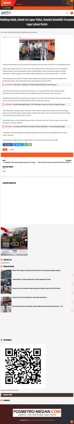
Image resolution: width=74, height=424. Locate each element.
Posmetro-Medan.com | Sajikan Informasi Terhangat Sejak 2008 (40, 420)
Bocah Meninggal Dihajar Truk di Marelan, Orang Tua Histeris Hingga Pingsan (39, 104)
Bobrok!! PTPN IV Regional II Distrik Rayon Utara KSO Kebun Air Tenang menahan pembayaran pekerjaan (36, 270)
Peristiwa (12, 150)
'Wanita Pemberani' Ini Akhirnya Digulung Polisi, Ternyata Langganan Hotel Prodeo (31, 279)
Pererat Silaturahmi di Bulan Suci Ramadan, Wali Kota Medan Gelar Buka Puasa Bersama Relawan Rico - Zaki (37, 306)
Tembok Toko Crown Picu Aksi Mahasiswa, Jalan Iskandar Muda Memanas (29, 297)
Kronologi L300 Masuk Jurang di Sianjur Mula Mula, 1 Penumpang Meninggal (39, 126)
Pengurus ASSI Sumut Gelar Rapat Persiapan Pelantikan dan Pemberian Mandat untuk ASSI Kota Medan (36, 288)
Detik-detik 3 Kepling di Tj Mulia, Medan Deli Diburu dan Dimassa (34, 85)
